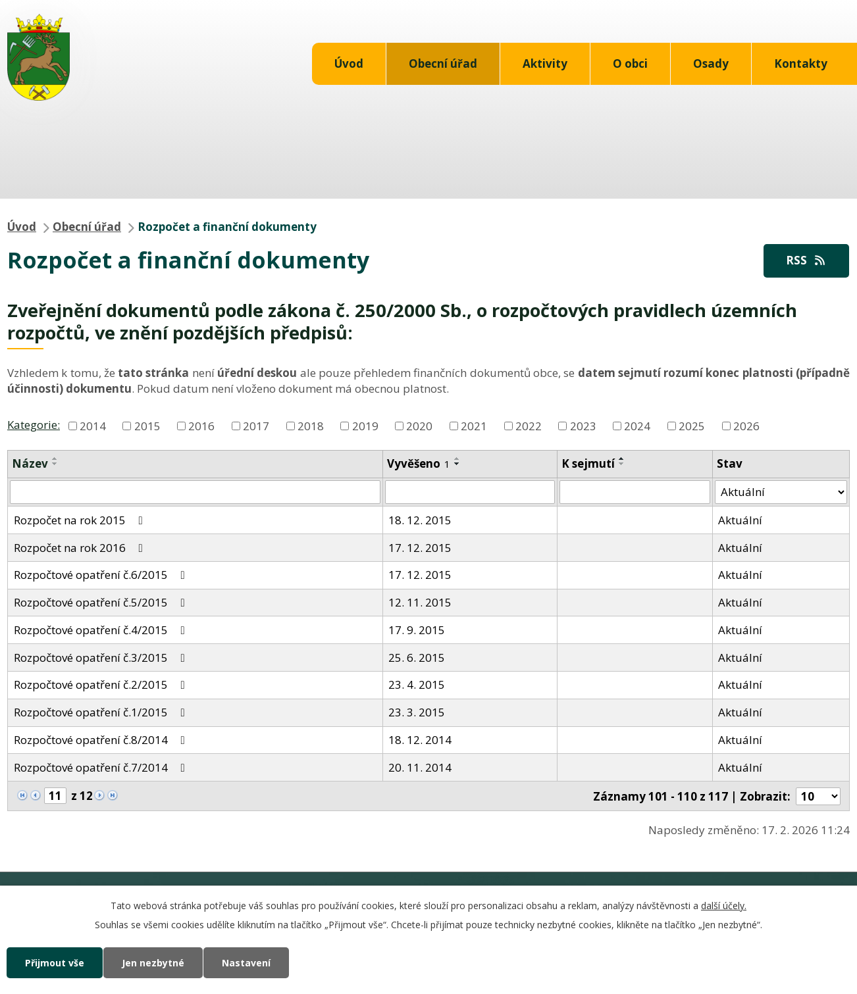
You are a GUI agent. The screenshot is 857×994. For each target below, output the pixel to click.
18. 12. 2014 (420, 739)
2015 (147, 425)
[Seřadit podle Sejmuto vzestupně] (622, 458)
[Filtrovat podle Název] (195, 492)
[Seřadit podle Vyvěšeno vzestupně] (457, 458)
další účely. (723, 905)
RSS (806, 260)
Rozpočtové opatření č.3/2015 (102, 657)
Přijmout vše (54, 963)
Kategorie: (33, 424)
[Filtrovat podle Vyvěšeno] (470, 492)
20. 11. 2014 (420, 767)
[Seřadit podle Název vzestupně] (55, 458)
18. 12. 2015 (420, 520)
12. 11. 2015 (420, 602)
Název (30, 463)
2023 (583, 425)
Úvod (348, 63)
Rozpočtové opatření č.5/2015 (102, 602)
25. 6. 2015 (416, 657)
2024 (637, 425)
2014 (93, 425)
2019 (365, 425)
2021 (474, 425)
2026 (746, 425)
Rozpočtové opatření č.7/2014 (102, 767)
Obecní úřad (443, 63)
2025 (692, 425)
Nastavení (246, 963)
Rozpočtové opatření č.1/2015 (102, 712)
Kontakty (800, 63)
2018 (311, 425)
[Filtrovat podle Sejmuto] (634, 492)
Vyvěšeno (418, 463)
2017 (256, 425)
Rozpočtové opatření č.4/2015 (102, 629)
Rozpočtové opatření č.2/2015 (102, 685)
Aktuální (740, 520)
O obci (630, 63)
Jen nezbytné (153, 963)
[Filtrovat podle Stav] (781, 492)
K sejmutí (588, 463)
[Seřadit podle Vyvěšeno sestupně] (457, 463)
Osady (711, 63)
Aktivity (545, 63)
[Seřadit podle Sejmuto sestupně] (622, 463)
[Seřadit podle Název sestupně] (55, 463)
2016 (201, 425)
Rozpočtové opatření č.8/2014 (102, 739)
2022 (528, 425)
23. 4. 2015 (416, 685)
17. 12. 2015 (420, 547)
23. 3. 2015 (416, 712)
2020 (419, 425)
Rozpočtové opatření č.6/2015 (102, 574)
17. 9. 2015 (416, 629)
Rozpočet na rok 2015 (81, 520)
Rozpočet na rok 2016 (81, 547)
